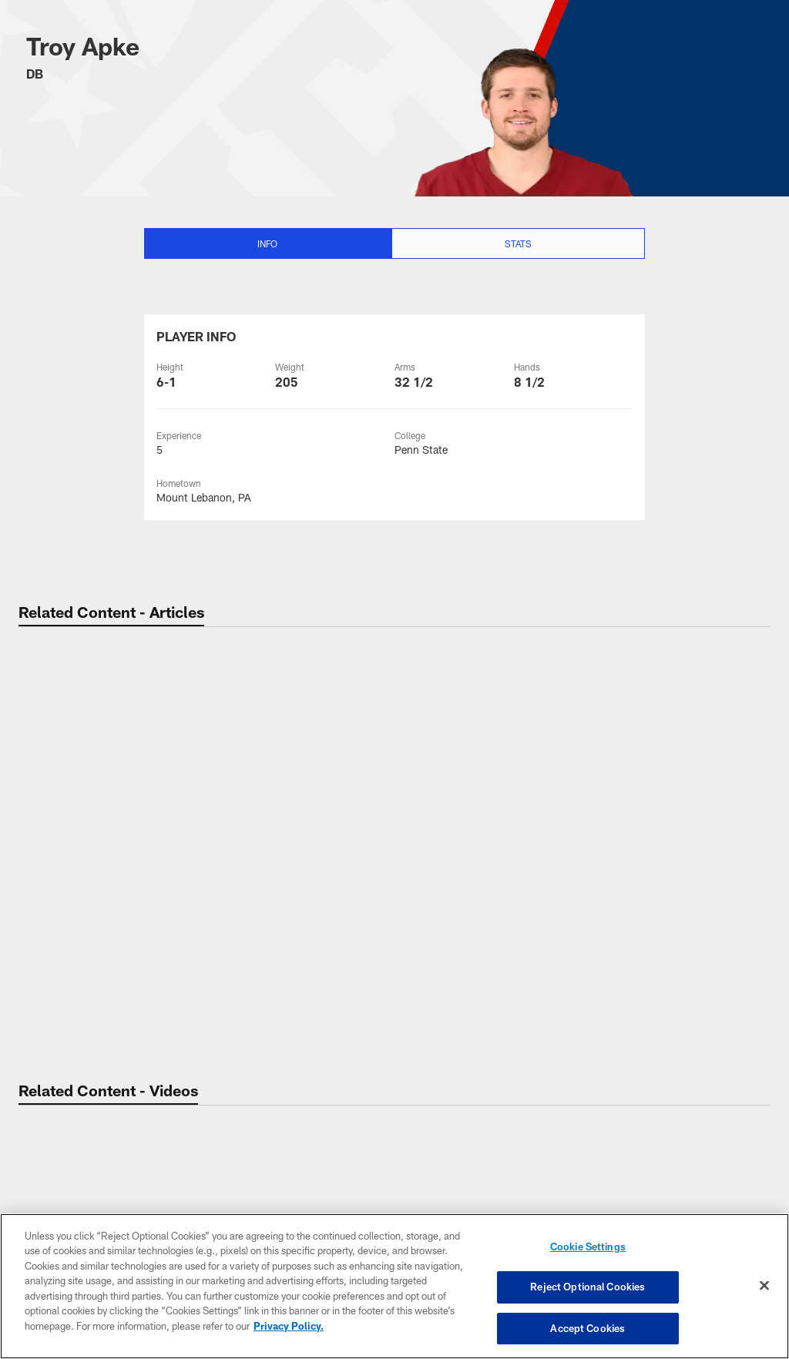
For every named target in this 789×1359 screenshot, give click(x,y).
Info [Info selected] (267, 243)
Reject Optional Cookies (587, 1287)
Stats (518, 243)
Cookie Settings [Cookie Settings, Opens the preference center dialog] (588, 1248)
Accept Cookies (587, 1326)
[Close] (764, 1286)
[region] (394, 1286)
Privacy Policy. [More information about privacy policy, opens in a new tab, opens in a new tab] (288, 1326)
